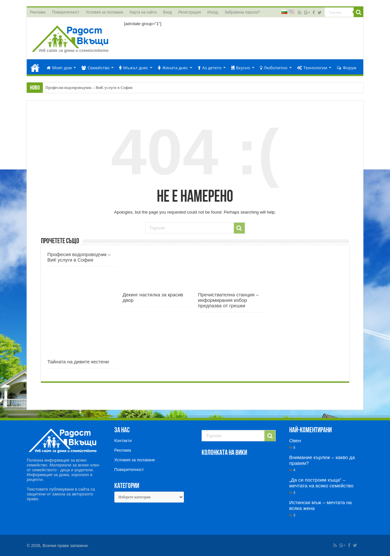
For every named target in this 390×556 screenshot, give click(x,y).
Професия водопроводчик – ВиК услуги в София (88, 87)
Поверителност (65, 12)
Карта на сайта (143, 12)
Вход (167, 12)
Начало (35, 66)
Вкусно (240, 68)
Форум (346, 68)
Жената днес (173, 68)
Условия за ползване (104, 12)
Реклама (37, 12)
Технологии (312, 68)
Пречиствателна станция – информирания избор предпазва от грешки (228, 300)
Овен (295, 440)
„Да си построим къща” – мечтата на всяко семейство (321, 482)
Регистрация (189, 12)
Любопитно (274, 68)
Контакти (123, 440)
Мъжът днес (133, 68)
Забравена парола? (242, 12)
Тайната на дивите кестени (78, 361)
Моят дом (59, 68)
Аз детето (210, 68)
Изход (212, 12)
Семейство (95, 68)
